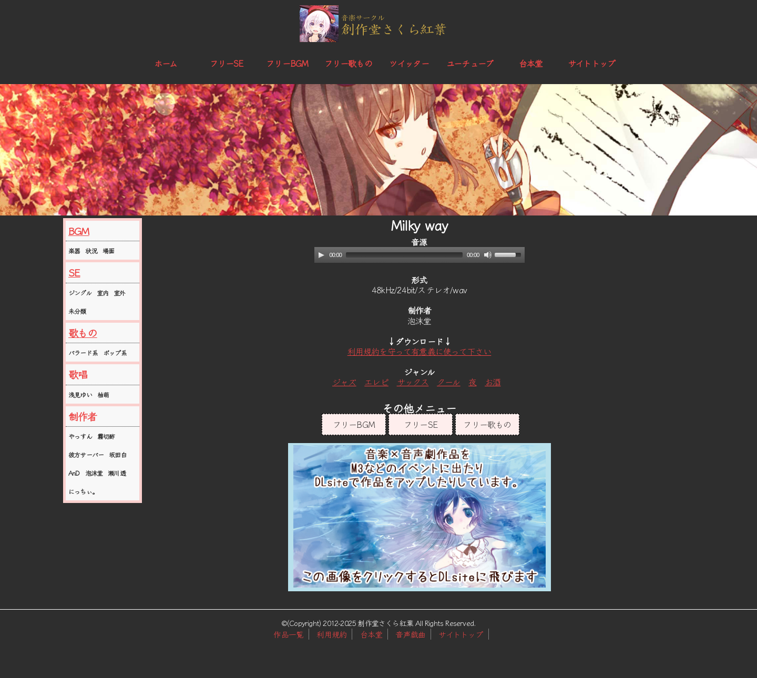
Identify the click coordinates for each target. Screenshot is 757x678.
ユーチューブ (469, 63)
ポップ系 (115, 352)
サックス (413, 381)
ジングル (79, 292)
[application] (419, 255)
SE (74, 272)
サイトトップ (591, 63)
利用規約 (331, 634)
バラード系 (83, 352)
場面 (108, 250)
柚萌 (103, 394)
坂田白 (118, 454)
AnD (74, 472)
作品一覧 (288, 634)
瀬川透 (117, 472)
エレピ (376, 381)
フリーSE (226, 63)
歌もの (82, 332)
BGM (78, 230)
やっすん (80, 436)
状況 (91, 250)
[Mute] (488, 255)
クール (449, 381)
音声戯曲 (410, 634)
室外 (119, 292)
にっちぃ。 (83, 491)
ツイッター (409, 63)
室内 (102, 292)
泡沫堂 (94, 472)
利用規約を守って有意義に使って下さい (419, 351)
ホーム (166, 63)
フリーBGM (287, 63)
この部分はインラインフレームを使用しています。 (419, 517)
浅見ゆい (80, 394)
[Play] (321, 255)
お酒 (492, 381)
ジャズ (344, 381)
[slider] (404, 255)
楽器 (74, 250)
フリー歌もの (348, 63)
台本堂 (531, 63)
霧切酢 (106, 436)
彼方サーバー (86, 454)
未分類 (77, 310)
